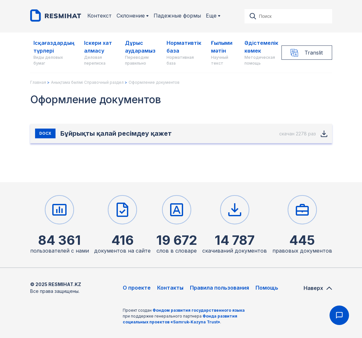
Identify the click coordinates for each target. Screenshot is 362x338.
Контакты (170, 287)
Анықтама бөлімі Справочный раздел (87, 82)
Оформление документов (154, 82)
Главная (38, 82)
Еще (213, 16)
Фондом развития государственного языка (199, 310)
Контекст (99, 16)
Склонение (133, 16)
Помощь (267, 287)
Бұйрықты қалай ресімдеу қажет (116, 133)
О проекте (137, 287)
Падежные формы (177, 16)
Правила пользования (219, 287)
